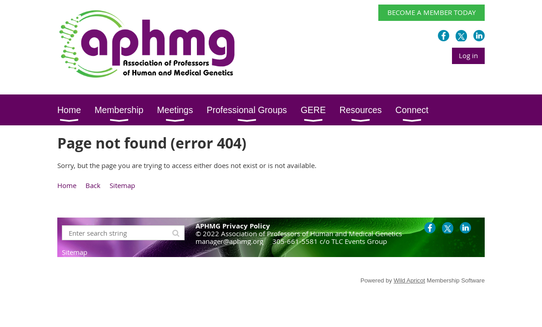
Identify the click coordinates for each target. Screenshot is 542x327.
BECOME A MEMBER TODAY (431, 12)
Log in (468, 55)
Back (92, 185)
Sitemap (122, 185)
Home (66, 185)
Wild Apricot (409, 280)
